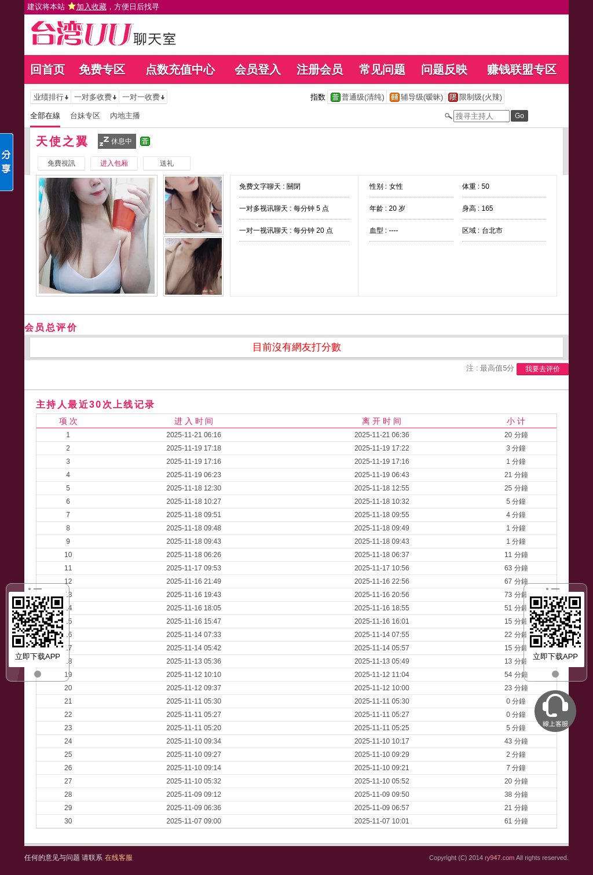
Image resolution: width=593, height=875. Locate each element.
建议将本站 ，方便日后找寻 (93, 6)
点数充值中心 (180, 69)
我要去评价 (542, 369)
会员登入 (258, 69)
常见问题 (382, 69)
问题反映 (444, 69)
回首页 (47, 69)
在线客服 (119, 858)
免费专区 (102, 69)
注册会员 (319, 69)
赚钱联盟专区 (522, 69)
